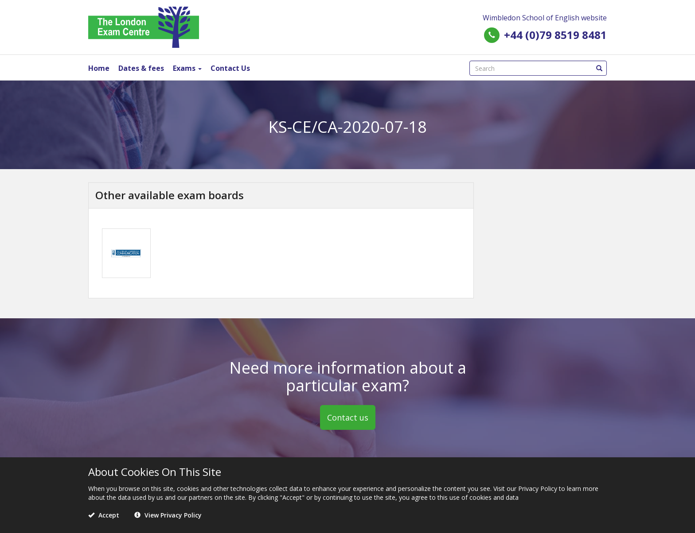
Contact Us (230, 68)
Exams (187, 68)
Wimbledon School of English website (545, 18)
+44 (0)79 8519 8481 (555, 34)
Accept (103, 515)
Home (98, 68)
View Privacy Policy (168, 515)
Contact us (347, 417)
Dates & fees (141, 68)
